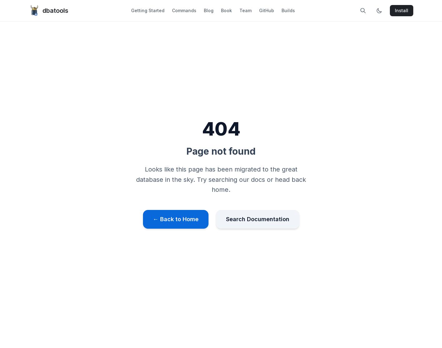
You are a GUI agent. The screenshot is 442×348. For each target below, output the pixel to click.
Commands (184, 10)
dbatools (48, 10)
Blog (209, 10)
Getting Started (148, 10)
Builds (288, 10)
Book (226, 10)
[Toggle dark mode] (379, 10)
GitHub (266, 10)
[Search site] (363, 10)
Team (245, 10)
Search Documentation (257, 219)
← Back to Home (176, 219)
